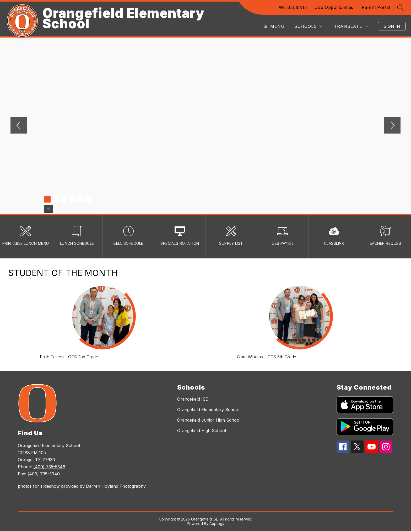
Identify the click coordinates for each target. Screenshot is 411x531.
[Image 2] (56, 199)
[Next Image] (392, 126)
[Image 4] (72, 199)
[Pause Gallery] (48, 209)
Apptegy (216, 523)
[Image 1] (47, 199)
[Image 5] (81, 199)
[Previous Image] (18, 126)
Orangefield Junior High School (208, 420)
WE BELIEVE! (293, 7)
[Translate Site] (351, 26)
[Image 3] (64, 199)
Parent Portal (376, 7)
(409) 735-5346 (49, 466)
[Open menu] (274, 26)
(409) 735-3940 (44, 473)
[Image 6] (89, 199)
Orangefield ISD (193, 399)
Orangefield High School (201, 430)
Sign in (391, 26)
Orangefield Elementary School (208, 409)
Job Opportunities (334, 7)
